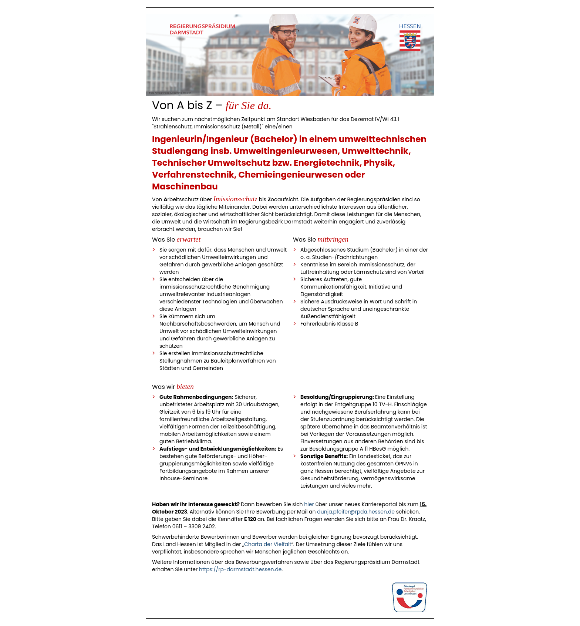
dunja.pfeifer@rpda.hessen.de (356, 511)
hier (309, 504)
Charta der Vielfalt (267, 544)
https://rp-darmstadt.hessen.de (240, 569)
